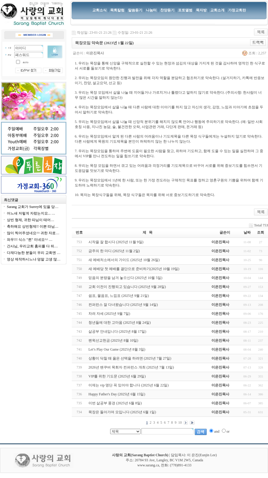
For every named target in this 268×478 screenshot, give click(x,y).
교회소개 (217, 10)
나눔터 (151, 10)
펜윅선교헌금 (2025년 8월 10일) (113, 340)
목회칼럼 (117, 10)
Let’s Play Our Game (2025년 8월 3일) (116, 349)
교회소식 (99, 10)
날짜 (247, 232)
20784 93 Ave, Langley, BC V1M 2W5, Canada (169, 460)
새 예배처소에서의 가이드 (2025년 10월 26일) (124, 260)
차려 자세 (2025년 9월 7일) (109, 314)
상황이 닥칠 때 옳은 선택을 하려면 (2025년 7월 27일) (129, 358)
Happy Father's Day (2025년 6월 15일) (116, 394)
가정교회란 (237, 10)
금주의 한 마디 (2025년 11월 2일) (114, 251)
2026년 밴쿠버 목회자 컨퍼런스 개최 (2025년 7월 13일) (131, 367)
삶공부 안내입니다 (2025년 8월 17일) (117, 331)
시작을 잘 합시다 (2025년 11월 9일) (116, 242)
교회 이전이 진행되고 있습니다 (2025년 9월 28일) (127, 287)
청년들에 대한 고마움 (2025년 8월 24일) (119, 322)
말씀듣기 (135, 10)
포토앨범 (185, 10)
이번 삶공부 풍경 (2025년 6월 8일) (115, 403)
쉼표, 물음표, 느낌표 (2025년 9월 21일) (118, 296)
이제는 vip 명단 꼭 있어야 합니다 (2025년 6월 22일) (128, 385)
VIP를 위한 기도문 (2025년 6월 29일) (117, 376)
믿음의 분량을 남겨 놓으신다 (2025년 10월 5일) (125, 278)
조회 (260, 232)
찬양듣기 (167, 10)
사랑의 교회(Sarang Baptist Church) (140, 455)
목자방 (201, 10)
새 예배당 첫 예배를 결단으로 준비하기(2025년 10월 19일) (133, 269)
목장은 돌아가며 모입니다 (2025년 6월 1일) (122, 412)
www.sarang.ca (148, 465)
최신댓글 (11, 200)
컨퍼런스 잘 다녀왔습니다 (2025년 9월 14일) (123, 305)
